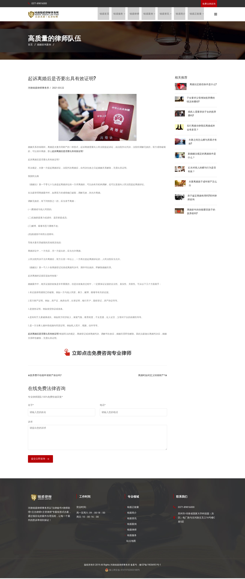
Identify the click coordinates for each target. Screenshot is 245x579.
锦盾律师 (134, 14)
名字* (31, 405)
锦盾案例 (148, 14)
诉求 (30, 422)
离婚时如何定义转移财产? (151, 375)
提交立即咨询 (38, 459)
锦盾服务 (118, 14)
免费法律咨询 (208, 4)
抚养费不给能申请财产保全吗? (46, 375)
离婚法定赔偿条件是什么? (203, 84)
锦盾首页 (104, 14)
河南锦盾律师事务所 (38, 88)
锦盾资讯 (164, 14)
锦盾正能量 (196, 14)
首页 (30, 45)
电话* (102, 405)
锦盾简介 (180, 14)
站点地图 (131, 541)
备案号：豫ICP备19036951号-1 (145, 565)
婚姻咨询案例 (44, 45)
